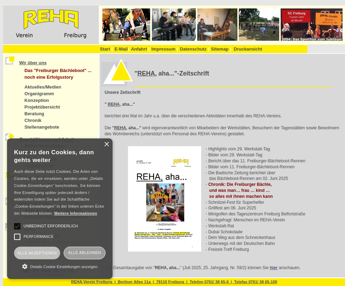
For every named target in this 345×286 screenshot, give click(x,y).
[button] (60, 266)
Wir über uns (33, 62)
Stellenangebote (42, 127)
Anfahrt (140, 49)
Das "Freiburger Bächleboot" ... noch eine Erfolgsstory (58, 74)
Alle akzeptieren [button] (37, 253)
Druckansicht (248, 49)
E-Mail (122, 49)
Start (106, 49)
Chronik (33, 120)
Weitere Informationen (75, 213)
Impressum (165, 49)
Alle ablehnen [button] (84, 253)
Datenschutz (194, 49)
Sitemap (220, 49)
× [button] (106, 144)
